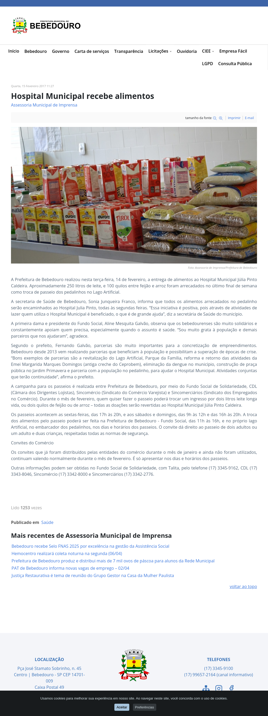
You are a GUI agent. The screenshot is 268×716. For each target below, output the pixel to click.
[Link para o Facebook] (231, 689)
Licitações (160, 51)
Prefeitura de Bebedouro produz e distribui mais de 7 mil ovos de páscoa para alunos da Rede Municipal (113, 561)
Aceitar (121, 707)
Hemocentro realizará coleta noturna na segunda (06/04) (67, 553)
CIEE (208, 51)
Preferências (144, 707)
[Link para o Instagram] (218, 689)
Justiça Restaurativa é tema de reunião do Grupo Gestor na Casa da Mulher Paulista (93, 575)
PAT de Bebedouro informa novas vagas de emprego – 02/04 (70, 568)
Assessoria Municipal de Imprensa (44, 105)
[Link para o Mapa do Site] (206, 689)
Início (13, 51)
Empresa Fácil (233, 51)
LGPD (207, 63)
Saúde (47, 522)
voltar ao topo (243, 586)
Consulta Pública (235, 63)
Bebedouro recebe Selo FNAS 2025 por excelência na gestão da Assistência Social (90, 546)
